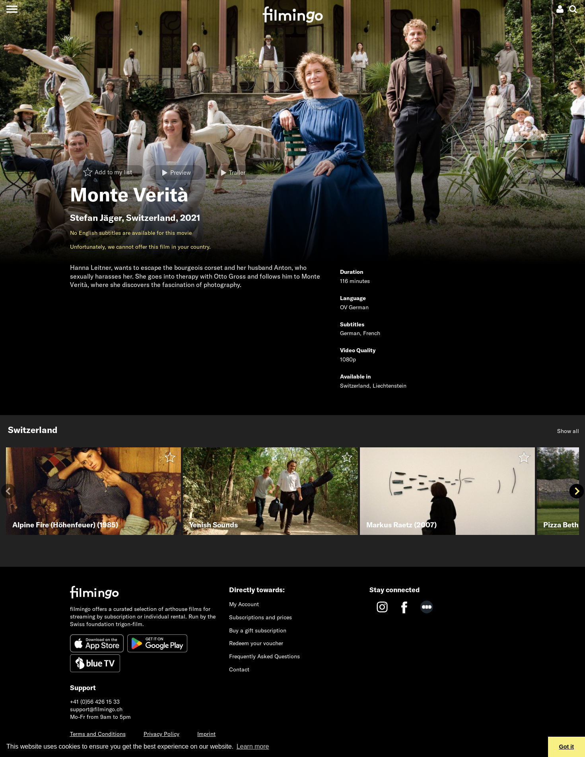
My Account (244, 604)
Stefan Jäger (96, 217)
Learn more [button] (253, 746)
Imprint (206, 733)
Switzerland (151, 217)
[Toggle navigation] (11, 9)
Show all (568, 431)
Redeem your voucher (256, 643)
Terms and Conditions (98, 733)
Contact (239, 669)
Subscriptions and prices (260, 617)
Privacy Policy (161, 733)
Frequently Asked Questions (264, 656)
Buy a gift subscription (257, 630)
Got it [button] (566, 746)
